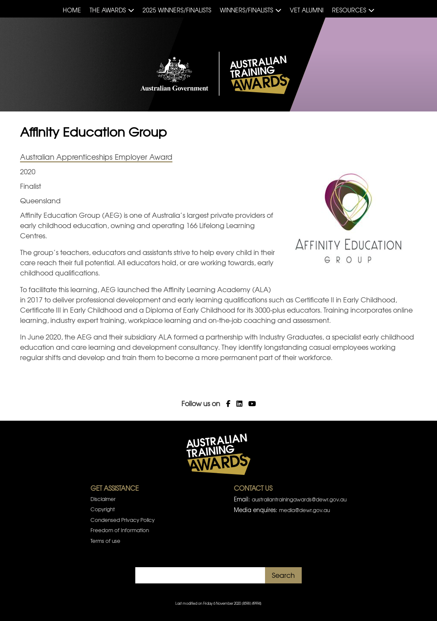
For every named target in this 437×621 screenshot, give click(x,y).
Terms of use (105, 541)
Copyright (102, 509)
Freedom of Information (119, 530)
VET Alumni (306, 10)
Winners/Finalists (246, 10)
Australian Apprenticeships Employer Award (96, 156)
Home (72, 10)
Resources (349, 10)
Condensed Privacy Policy (122, 520)
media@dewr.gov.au (304, 510)
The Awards (108, 10)
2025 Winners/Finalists (177, 10)
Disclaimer (103, 499)
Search (283, 575)
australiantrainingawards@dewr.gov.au (299, 499)
